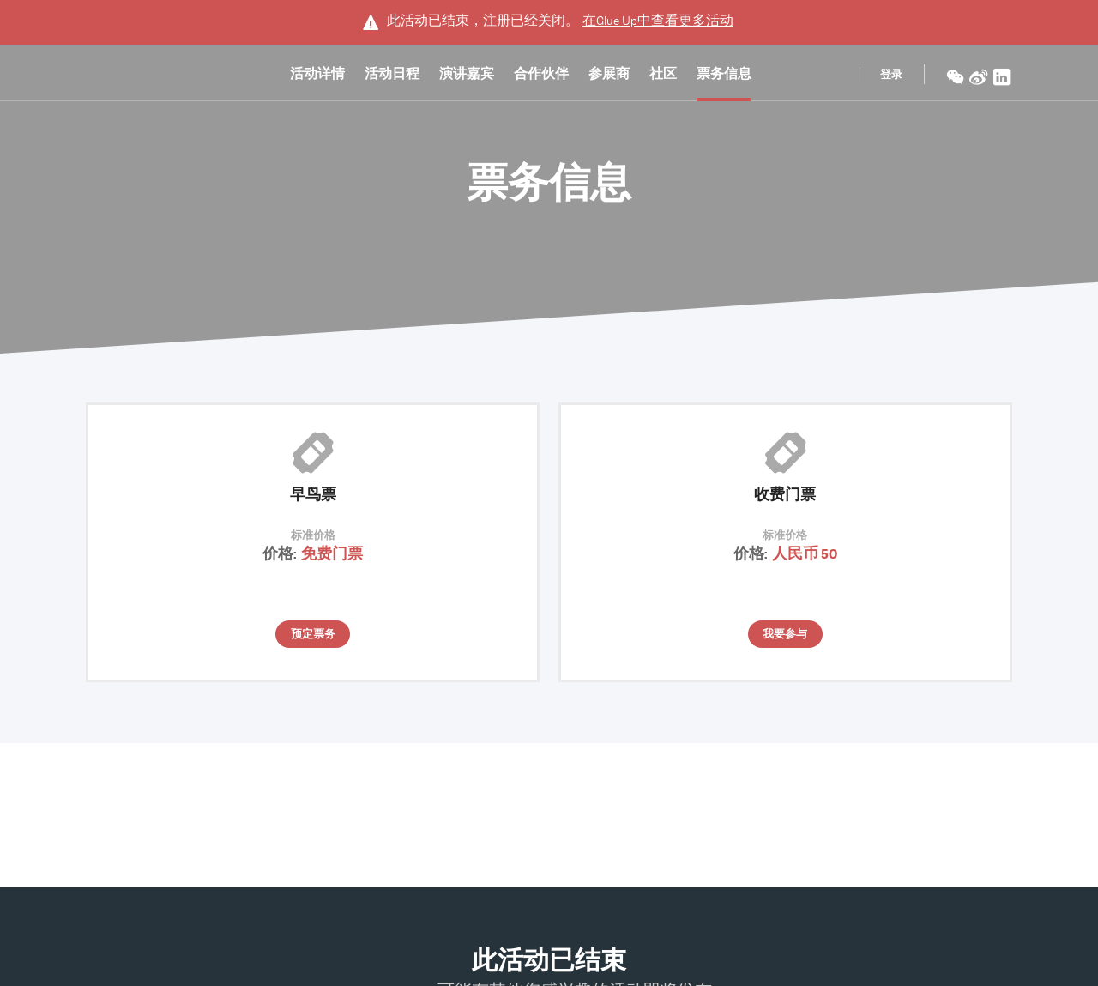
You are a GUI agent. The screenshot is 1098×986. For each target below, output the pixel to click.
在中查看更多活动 (657, 20)
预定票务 (313, 635)
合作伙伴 (541, 76)
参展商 (609, 76)
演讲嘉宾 (466, 76)
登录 (891, 76)
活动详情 (317, 76)
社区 (663, 76)
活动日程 (392, 76)
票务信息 (724, 76)
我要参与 (785, 635)
